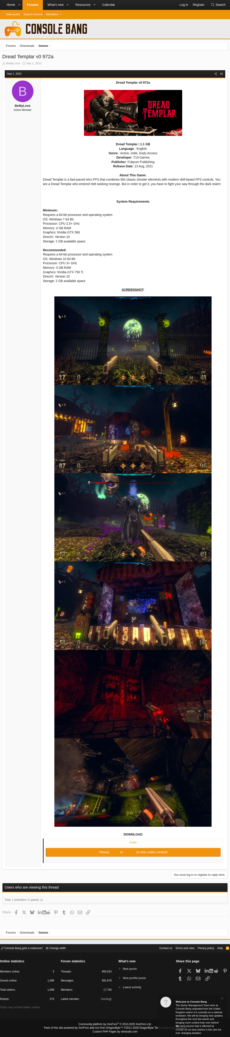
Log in (115, 853)
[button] (19, 5)
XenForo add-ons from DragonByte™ (102, 1028)
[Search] (218, 5)
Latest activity (133, 987)
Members (52, 14)
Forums (32, 5)
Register (130, 853)
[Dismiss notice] (221, 999)
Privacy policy (202, 948)
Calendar (108, 5)
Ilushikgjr (106, 999)
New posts (13, 14)
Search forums (33, 14)
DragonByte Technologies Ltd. (153, 1028)
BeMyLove (14, 64)
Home (11, 5)
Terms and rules (179, 948)
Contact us (159, 948)
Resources (83, 5)
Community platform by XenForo (115, 1025)
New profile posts (135, 978)
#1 (220, 74)
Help (217, 948)
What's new (55, 5)
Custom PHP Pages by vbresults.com (114, 1031)
